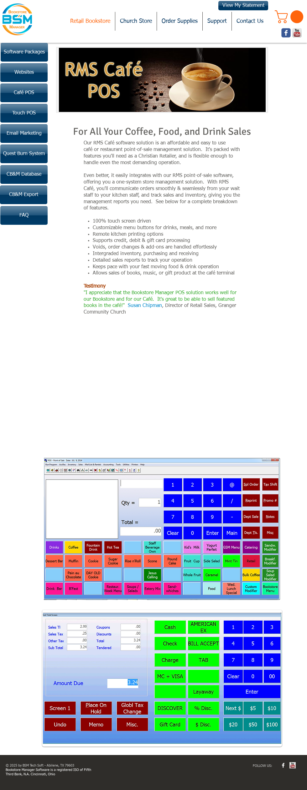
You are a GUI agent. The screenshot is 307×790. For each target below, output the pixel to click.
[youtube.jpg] (292, 765)
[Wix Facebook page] (286, 33)
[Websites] (24, 72)
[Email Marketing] (24, 133)
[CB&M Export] (23, 194)
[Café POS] (24, 92)
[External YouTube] (162, 385)
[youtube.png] (297, 33)
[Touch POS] (24, 113)
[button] (290, 16)
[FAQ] (24, 215)
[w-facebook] (283, 765)
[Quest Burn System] (24, 153)
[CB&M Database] (24, 174)
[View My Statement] (243, 5)
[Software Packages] (24, 52)
